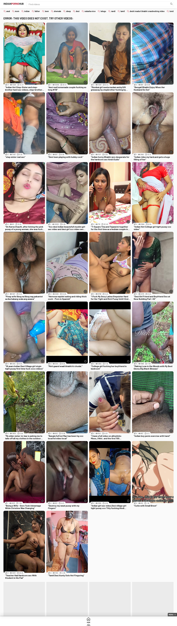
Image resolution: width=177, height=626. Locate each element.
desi (78, 11)
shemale (57, 11)
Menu (171, 614)
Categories (109, 623)
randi (113, 11)
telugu (103, 11)
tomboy (173, 11)
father (37, 11)
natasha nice (90, 11)
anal (8, 11)
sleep (68, 11)
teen (47, 11)
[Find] (170, 4)
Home (67, 623)
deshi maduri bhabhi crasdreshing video (147, 11)
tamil (122, 11)
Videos (88, 623)
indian (27, 11)
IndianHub (19, 4)
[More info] (42, 82)
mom (17, 11)
